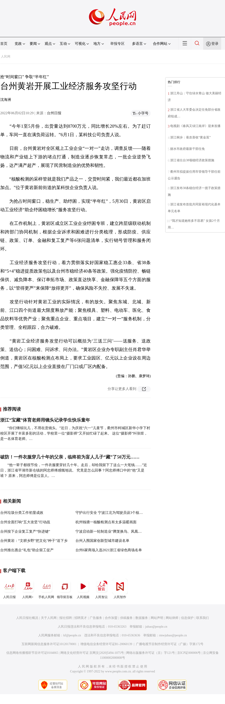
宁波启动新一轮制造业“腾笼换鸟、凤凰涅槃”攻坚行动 (118, 531)
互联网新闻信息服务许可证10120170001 (49, 644)
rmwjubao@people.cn (173, 635)
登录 (214, 43)
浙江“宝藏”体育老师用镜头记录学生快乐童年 (45, 420)
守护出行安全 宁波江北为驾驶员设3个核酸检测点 (114, 513)
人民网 (5, 56)
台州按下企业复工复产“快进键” (25, 531)
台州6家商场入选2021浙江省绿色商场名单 (108, 550)
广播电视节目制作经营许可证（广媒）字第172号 (169, 644)
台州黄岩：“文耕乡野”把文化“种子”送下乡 (34, 541)
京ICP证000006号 (189, 652)
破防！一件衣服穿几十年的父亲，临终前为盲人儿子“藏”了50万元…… (69, 456)
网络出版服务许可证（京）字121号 (150, 652)
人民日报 (9, 589)
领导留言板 (65, 589)
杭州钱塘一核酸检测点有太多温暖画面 (106, 522)
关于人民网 (49, 618)
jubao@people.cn (156, 626)
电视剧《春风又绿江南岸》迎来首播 (195, 126)
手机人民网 (46, 589)
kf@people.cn (72, 635)
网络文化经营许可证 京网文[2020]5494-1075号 (92, 652)
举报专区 (117, 43)
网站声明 (157, 618)
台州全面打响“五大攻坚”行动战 (25, 522)
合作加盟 (111, 618)
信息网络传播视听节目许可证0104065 (32, 652)
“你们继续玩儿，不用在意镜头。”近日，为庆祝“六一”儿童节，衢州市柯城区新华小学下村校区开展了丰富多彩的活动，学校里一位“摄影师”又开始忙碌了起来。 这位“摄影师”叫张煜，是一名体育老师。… (75, 433)
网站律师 (172, 618)
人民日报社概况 (27, 618)
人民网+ (28, 589)
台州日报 (54, 113)
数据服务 (141, 618)
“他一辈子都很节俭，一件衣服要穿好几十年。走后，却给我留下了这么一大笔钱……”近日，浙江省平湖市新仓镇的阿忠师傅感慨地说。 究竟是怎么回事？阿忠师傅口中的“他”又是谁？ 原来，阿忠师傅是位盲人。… (73, 470)
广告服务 (96, 618)
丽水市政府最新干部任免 (187, 149)
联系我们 (202, 618)
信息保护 (187, 618)
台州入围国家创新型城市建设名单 (102, 541)
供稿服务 (126, 618)
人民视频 (83, 589)
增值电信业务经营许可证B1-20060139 (106, 644)
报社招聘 (65, 618)
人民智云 (101, 589)
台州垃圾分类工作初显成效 (21, 513)
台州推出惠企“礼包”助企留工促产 (27, 550)
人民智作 (120, 589)
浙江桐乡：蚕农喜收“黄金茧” (190, 137)
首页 (3, 43)
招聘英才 (80, 618)
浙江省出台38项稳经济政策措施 (192, 160)
